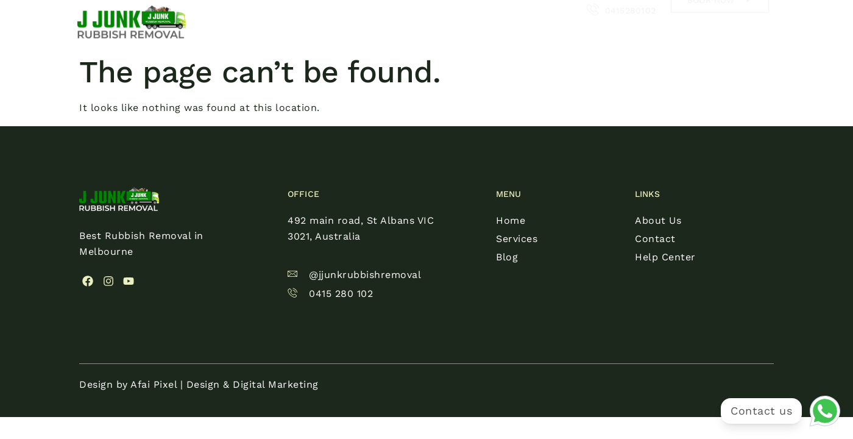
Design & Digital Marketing (252, 384)
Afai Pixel (153, 384)
